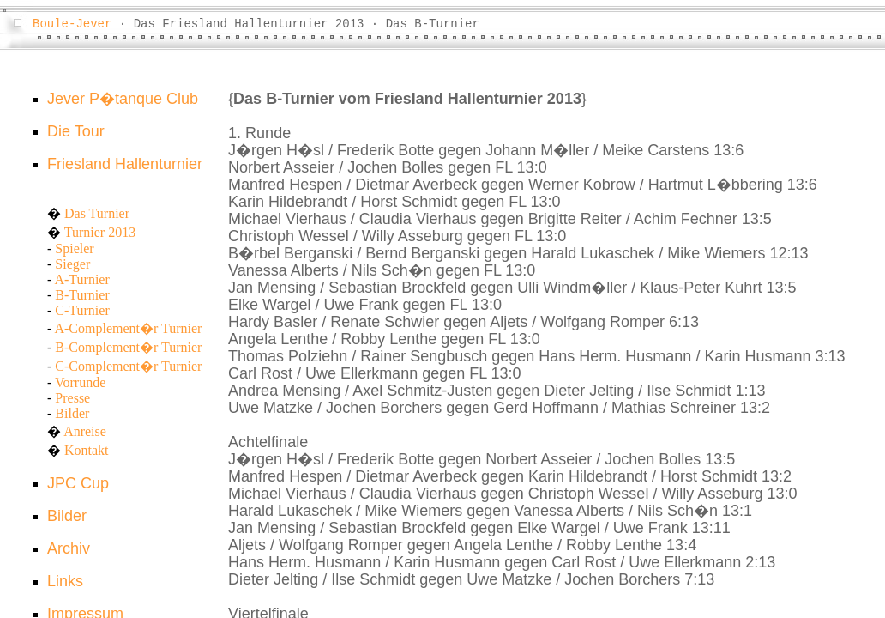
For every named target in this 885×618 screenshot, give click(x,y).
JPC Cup (78, 483)
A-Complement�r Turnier (128, 328)
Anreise (84, 431)
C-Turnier (82, 310)
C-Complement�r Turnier (128, 366)
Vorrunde (80, 382)
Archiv (68, 548)
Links (65, 581)
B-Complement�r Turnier (128, 347)
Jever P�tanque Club (122, 98)
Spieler (74, 248)
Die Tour (76, 131)
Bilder (72, 413)
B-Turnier (82, 295)
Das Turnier (96, 213)
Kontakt (86, 450)
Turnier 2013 (99, 232)
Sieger (72, 264)
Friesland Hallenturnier (124, 164)
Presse (72, 398)
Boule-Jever (72, 24)
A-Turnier (81, 279)
